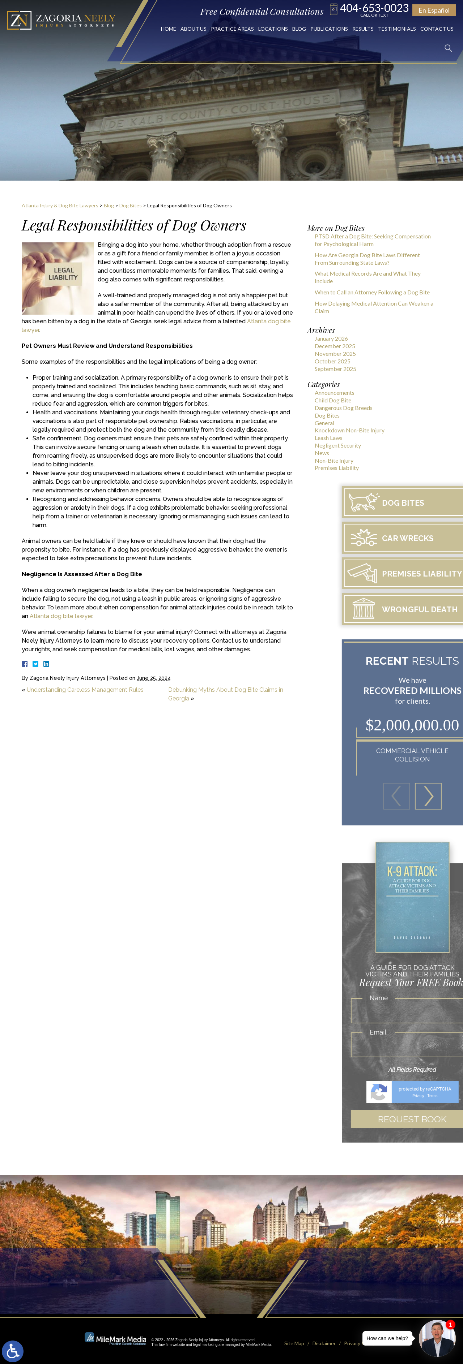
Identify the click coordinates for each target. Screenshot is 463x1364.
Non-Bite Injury (334, 460)
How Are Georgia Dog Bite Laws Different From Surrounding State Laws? (367, 258)
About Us (193, 29)
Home (168, 29)
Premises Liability (337, 467)
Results (363, 29)
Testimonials (397, 29)
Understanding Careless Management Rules (85, 689)
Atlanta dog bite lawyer (61, 616)
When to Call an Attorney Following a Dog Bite (372, 292)
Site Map (294, 1341)
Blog (299, 29)
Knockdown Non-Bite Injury (350, 430)
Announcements (334, 392)
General (324, 422)
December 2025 (335, 345)
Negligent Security (338, 445)
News (322, 452)
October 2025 (333, 361)
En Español (434, 10)
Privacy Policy (359, 1341)
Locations (273, 29)
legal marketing (205, 1342)
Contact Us (437, 29)
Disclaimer (324, 1341)
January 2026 (331, 338)
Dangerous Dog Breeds (344, 407)
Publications (329, 29)
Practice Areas (232, 29)
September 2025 (335, 368)
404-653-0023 (374, 9)
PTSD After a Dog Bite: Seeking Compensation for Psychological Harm (373, 240)
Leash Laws (329, 437)
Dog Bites (130, 205)
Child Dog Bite (333, 400)
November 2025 (335, 353)
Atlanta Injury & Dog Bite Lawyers (60, 205)
